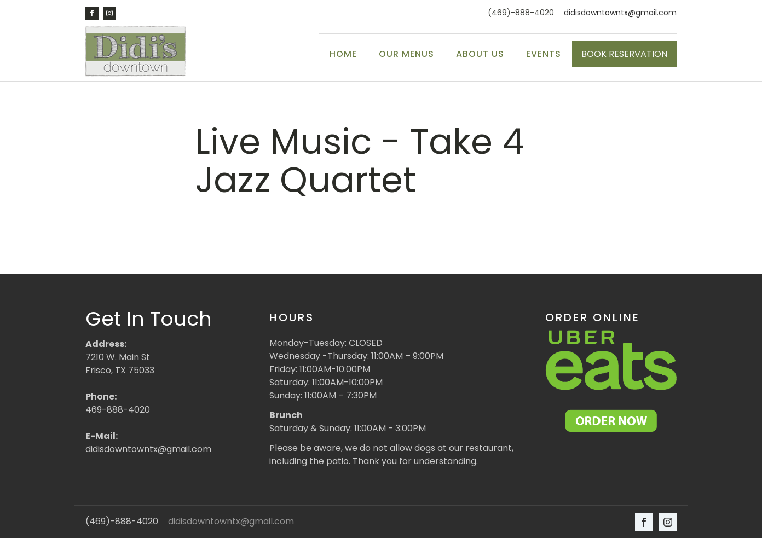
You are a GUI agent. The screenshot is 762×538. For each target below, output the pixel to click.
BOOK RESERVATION (624, 54)
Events (543, 54)
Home (343, 54)
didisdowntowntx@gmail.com (620, 13)
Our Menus (406, 54)
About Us (480, 54)
